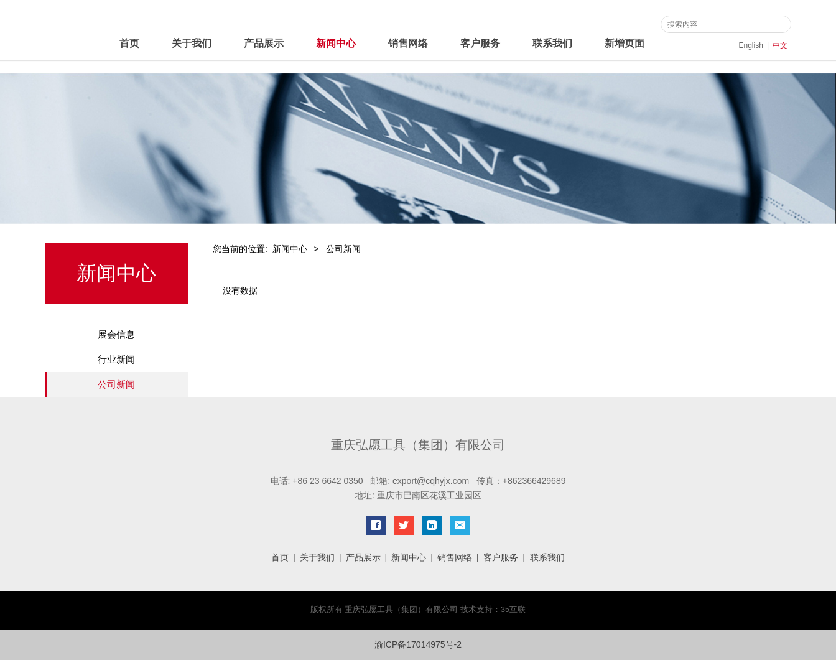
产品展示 (264, 43)
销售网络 (408, 43)
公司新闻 (116, 384)
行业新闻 (116, 359)
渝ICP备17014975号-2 (418, 644)
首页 (129, 43)
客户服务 (480, 43)
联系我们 (552, 43)
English (751, 45)
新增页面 (624, 43)
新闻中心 (336, 43)
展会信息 (116, 334)
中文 (780, 45)
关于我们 (191, 43)
